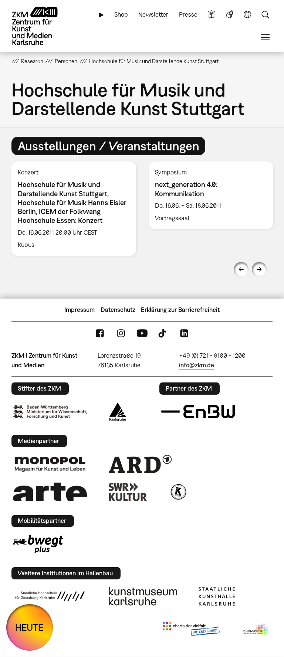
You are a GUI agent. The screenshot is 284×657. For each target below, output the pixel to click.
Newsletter (153, 14)
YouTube (142, 333)
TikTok (163, 333)
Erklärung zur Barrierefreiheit (180, 309)
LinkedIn (184, 333)
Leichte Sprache (211, 14)
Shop (121, 14)
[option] (73, 208)
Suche (265, 14)
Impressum (79, 309)
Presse (188, 14)
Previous (241, 269)
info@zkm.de (196, 365)
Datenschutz (118, 309)
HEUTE (29, 627)
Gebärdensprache (229, 14)
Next (259, 269)
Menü (265, 37)
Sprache (247, 14)
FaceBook (99, 333)
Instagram (121, 333)
